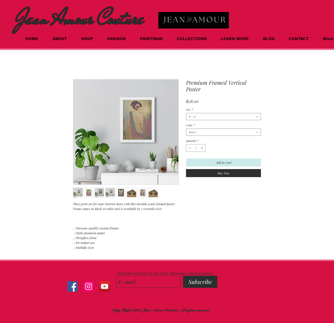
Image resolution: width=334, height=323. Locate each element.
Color (190, 125)
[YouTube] (104, 286)
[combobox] (223, 116)
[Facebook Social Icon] (72, 286)
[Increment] (202, 148)
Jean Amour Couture (79, 19)
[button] (196, 38)
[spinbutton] (196, 148)
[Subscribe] (200, 282)
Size (189, 109)
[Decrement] (189, 148)
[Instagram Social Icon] (88, 286)
